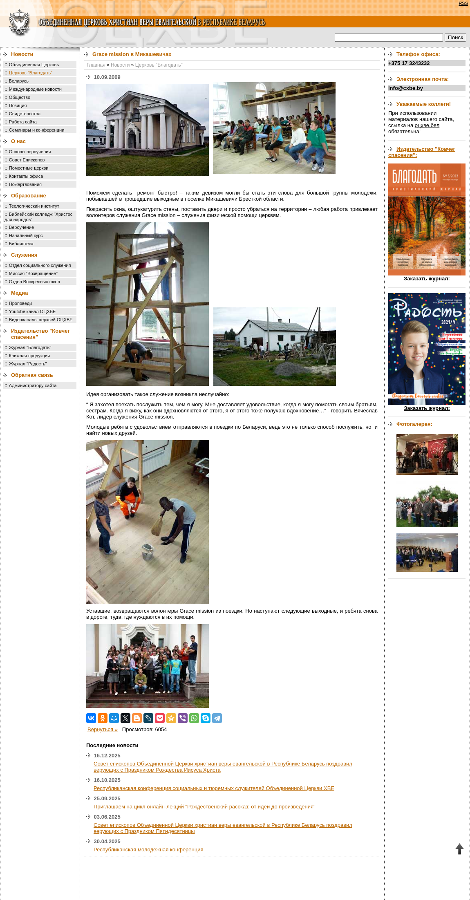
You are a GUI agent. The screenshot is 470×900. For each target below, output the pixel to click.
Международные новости (35, 89)
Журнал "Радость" (28, 363)
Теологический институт (34, 206)
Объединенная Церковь (34, 64)
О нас (18, 141)
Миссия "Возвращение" (33, 273)
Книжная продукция (29, 355)
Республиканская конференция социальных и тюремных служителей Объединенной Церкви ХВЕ (214, 788)
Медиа (19, 293)
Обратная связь (32, 375)
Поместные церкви (29, 168)
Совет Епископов (27, 159)
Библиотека (21, 243)
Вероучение (21, 227)
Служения (24, 255)
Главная (96, 65)
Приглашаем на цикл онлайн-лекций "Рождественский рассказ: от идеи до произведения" (205, 807)
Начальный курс (26, 235)
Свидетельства (24, 113)
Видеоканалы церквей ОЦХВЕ (41, 319)
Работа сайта (23, 121)
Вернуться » (102, 729)
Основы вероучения (30, 151)
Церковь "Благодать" (30, 72)
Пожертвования (25, 184)
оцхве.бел (427, 125)
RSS (463, 3)
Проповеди (20, 303)
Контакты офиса (26, 176)
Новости (22, 54)
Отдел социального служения (40, 265)
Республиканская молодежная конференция (149, 849)
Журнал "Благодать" (30, 347)
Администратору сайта (33, 385)
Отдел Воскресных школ (34, 281)
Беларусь (19, 80)
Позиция (18, 105)
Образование (28, 196)
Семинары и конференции (36, 130)
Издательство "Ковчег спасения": (421, 152)
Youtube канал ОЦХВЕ (32, 311)
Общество (19, 97)
